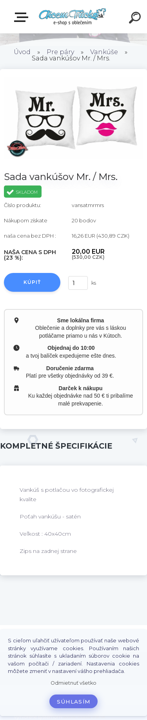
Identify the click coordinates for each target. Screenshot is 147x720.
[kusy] (78, 283)
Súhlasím (74, 701)
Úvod (22, 52)
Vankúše (104, 52)
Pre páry (60, 52)
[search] (136, 19)
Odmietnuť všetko (73, 683)
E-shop (23, 17)
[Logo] (72, 17)
